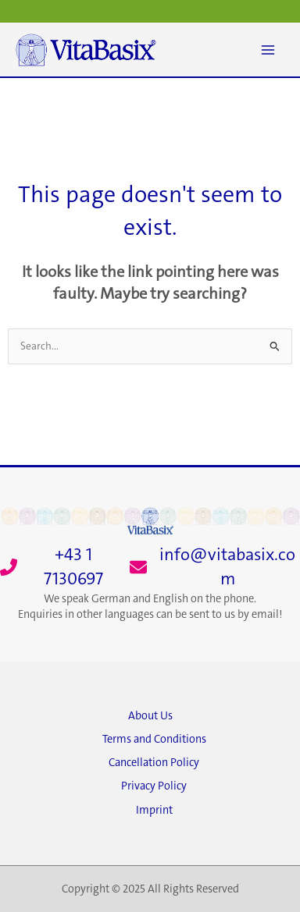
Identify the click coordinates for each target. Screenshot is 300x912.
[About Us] (150, 720)
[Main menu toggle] (268, 50)
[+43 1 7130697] (61, 567)
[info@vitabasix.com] (215, 567)
